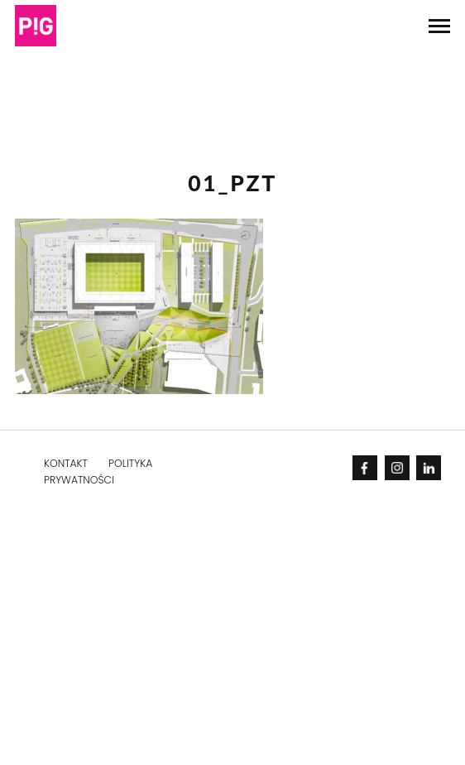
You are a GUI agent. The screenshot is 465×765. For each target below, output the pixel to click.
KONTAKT (66, 463)
